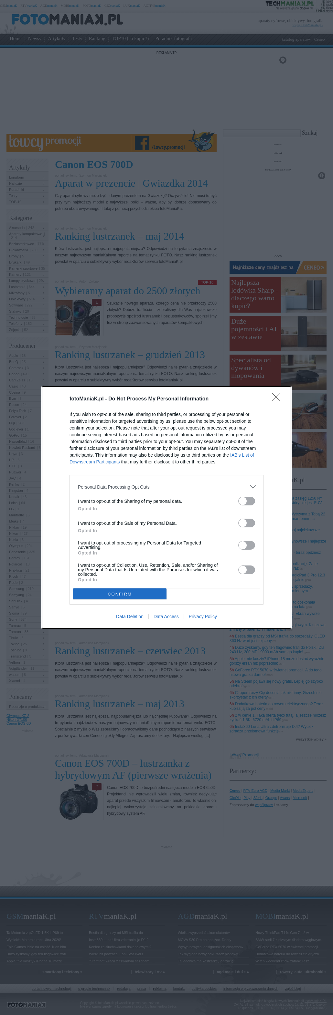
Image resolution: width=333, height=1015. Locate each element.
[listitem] (166, 486)
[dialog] (166, 507)
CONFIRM (120, 594)
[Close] (278, 399)
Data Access (166, 616)
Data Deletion (130, 616)
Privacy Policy (203, 616)
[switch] (246, 501)
